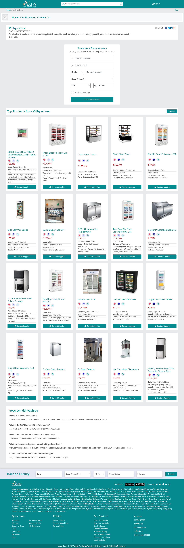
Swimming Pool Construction (64, 509)
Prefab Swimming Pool (27, 509)
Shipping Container (55, 496)
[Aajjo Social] (157, 484)
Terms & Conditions (60, 523)
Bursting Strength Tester (31, 501)
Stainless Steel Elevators (146, 491)
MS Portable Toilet (51, 494)
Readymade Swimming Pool (103, 509)
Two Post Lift (108, 506)
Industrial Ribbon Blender (134, 489)
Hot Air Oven (93, 496)
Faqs (14, 537)
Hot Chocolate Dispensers (126, 369)
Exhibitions (16, 534)
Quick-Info (16, 531)
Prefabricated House (39, 496)
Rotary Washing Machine (50, 499)
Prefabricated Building (156, 494)
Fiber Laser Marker (100, 501)
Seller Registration (101, 520)
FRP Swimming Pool (44, 509)
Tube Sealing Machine (116, 489)
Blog (13, 528)
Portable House (17, 494)
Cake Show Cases (87, 154)
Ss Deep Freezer (86, 369)
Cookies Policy (59, 520)
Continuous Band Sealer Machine (127, 504)
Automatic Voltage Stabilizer (111, 499)
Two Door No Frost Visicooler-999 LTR (122, 230)
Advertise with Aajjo (101, 523)
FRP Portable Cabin (95, 494)
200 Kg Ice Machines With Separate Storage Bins (161, 369)
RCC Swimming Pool (84, 509)
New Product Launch (102, 534)
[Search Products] (62, 3)
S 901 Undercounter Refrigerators (88, 230)
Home (8, 9)
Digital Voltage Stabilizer (91, 499)
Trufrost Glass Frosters (54, 369)
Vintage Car (166, 509)
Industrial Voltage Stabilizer (71, 499)
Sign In (156, 3)
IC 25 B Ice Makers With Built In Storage (20, 299)
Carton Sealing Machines (50, 491)
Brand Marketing (100, 531)
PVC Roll (144, 501)
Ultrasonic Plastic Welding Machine (82, 504)
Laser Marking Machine (37, 489)
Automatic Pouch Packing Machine (153, 504)
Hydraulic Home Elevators (82, 491)
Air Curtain (153, 501)
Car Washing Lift (96, 506)
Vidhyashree (18, 9)
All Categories (34, 526)
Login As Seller (100, 540)
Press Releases (35, 520)
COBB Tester (16, 501)
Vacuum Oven (82, 496)
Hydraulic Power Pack (136, 496)
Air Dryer (40, 506)
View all (172, 111)
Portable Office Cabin (139, 494)
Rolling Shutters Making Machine (76, 506)
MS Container (109, 494)
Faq (176, 9)
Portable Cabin (52, 489)
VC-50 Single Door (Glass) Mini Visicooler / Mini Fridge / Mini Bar (22, 154)
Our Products (32, 16)
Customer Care (18, 526)
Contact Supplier (22, 187)
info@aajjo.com (140, 527)
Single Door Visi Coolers (160, 299)
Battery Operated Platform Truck (24, 511)
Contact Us (48, 16)
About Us (15, 520)
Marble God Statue (133, 501)
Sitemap (15, 523)
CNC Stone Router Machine (29, 499)
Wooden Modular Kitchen (54, 506)
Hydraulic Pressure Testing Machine (55, 501)
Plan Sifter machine (35, 504)
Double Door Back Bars (124, 299)
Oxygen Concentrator (44, 511)
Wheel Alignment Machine (123, 506)
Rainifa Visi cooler (87, 299)
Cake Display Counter (53, 229)
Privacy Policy (58, 526)
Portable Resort (65, 494)
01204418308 (139, 520)
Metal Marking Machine (116, 501)
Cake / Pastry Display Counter (80, 501)
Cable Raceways (62, 504)
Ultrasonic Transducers (105, 504)
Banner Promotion (101, 528)
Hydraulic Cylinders (119, 496)
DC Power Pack (105, 496)
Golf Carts (157, 509)
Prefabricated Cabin (122, 494)
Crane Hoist (153, 499)
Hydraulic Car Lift (116, 491)
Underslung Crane (129, 499)
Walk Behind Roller (87, 489)
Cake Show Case (121, 154)
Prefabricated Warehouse (21, 496)
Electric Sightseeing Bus (143, 509)
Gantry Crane (142, 499)
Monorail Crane (164, 499)
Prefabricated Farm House (34, 494)
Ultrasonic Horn (49, 504)
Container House (69, 496)
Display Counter (66, 491)
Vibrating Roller (100, 489)
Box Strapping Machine (30, 491)
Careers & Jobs (35, 523)
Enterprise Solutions (102, 537)
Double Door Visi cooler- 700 (162, 154)
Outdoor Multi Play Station (69, 489)
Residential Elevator (101, 491)
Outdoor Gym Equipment (124, 509)
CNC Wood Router (152, 496)
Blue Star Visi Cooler (18, 229)
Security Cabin (162, 491)
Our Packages (99, 526)
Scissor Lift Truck (129, 491)
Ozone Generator (60, 511)
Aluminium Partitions (152, 489)
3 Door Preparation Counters (162, 229)
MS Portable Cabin (79, 494)
